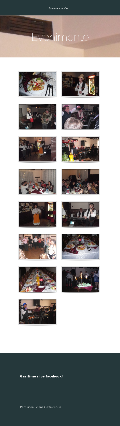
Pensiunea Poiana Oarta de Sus (40, 407)
